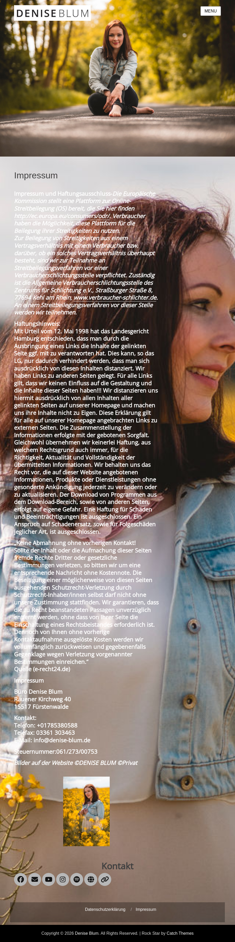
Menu (211, 11)
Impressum (146, 909)
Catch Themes (180, 933)
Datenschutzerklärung (105, 909)
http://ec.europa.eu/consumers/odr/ (61, 216)
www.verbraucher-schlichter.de (115, 297)
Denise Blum (87, 933)
